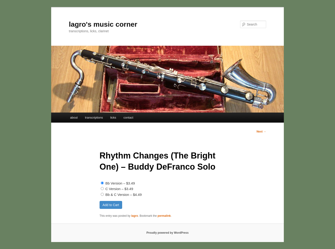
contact (128, 117)
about (74, 117)
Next (261, 131)
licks (113, 117)
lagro (134, 215)
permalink (164, 215)
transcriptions (94, 117)
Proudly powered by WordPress (167, 232)
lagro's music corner (103, 24)
